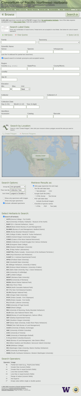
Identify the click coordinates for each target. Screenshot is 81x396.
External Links (43, 9)
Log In (79, 9)
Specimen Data (10, 9)
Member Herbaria (32, 9)
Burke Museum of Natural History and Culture (12, 389)
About (61, 9)
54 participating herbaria (49, 20)
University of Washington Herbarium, (17, 387)
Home (2, 9)
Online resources (21, 9)
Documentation (53, 9)
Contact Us (67, 9)
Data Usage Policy (20, 22)
